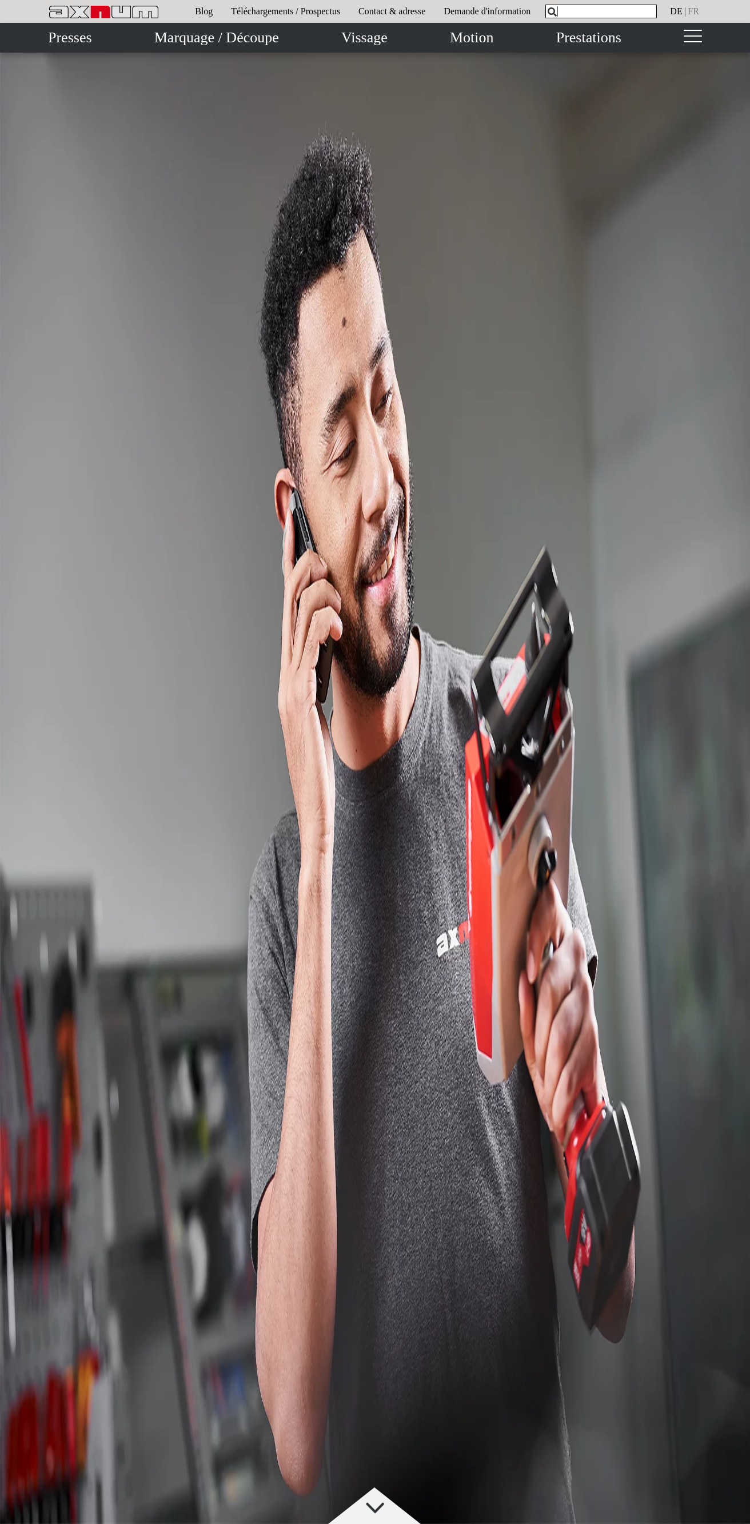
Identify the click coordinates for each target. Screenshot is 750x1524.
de (676, 11)
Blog (204, 11)
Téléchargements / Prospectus (285, 11)
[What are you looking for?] (601, 11)
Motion (472, 37)
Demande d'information (487, 11)
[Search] (552, 12)
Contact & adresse (391, 11)
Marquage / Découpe (216, 37)
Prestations (588, 37)
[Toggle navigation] (693, 38)
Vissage (364, 37)
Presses (70, 37)
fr (693, 11)
